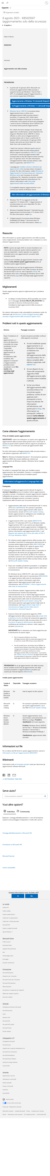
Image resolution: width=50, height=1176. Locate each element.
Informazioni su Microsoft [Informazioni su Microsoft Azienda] (9, 1079)
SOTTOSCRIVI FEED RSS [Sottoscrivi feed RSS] (13, 779)
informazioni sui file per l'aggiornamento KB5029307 (20, 753)
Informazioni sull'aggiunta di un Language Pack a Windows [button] (23, 481)
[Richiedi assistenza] (7, 3)
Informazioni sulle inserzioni (15, 1114)
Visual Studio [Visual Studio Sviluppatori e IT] (6, 1066)
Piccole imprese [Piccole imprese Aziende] (7, 1031)
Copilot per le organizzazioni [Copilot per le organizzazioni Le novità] (10, 918)
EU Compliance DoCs (29, 1114)
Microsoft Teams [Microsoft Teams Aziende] (7, 1028)
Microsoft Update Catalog (34, 512)
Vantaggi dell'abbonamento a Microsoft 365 (17, 833)
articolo (34, 271)
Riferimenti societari (8, 1111)
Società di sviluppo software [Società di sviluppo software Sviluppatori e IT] (10, 1062)
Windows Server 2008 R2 (18, 111)
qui (25, 206)
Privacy (28, 1111)
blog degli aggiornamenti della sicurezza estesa (22, 182)
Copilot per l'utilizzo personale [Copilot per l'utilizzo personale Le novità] (11, 921)
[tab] (9, 811)
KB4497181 (30, 163)
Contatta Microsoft (20, 1111)
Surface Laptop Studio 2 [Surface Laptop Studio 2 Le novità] (9, 914)
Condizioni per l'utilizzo (37, 1111)
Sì (18, 896)
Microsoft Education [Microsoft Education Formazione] (8, 972)
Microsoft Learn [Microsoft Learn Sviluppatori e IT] (7, 1045)
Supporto (5, 8)
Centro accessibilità (9, 868)
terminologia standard (22, 764)
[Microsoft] (25, 1)
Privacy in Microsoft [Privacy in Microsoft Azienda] (8, 1086)
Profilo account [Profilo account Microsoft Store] (6, 942)
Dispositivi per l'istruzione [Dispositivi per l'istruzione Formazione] (9, 976)
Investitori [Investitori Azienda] (5, 1089)
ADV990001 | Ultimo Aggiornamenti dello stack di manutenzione (27, 585)
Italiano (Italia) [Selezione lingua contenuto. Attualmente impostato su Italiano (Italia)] (10, 1099)
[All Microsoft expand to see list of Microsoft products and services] (2, 3)
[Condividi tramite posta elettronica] (13, 774)
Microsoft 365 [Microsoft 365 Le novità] (6, 925)
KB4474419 (37, 521)
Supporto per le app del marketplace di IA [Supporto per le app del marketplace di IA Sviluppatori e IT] (14, 1048)
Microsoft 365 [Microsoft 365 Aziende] (6, 1021)
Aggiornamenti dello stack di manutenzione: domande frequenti (23, 608)
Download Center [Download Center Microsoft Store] (7, 945)
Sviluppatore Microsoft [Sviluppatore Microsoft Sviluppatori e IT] (9, 1041)
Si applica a (7, 25)
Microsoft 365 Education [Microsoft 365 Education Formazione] (9, 983)
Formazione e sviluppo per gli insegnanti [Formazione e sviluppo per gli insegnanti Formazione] (13, 990)
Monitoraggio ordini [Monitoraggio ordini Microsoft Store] (8, 956)
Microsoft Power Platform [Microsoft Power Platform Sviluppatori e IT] (9, 1059)
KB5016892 (38, 544)
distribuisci (13, 618)
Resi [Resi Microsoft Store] (4, 952)
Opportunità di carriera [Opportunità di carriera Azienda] (9, 1076)
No (32, 896)
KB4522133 (35, 152)
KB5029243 (28, 672)
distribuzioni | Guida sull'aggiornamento (26, 314)
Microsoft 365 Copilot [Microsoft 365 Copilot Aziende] (8, 1024)
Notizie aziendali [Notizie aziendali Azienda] (7, 1082)
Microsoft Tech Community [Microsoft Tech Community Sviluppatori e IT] (10, 1052)
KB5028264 (43, 576)
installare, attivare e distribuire (25, 654)
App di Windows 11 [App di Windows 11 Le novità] (8, 932)
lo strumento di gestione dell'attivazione (27, 621)
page (17, 276)
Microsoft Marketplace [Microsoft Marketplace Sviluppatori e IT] (9, 1055)
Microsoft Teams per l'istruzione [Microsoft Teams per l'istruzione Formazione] (11, 979)
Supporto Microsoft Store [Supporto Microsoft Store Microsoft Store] (9, 949)
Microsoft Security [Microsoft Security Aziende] (7, 1010)
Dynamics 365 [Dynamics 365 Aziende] (6, 1017)
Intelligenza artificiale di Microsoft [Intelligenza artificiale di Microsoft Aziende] (12, 1007)
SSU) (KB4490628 (19, 508)
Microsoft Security (8, 856)
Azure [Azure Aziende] (4, 1014)
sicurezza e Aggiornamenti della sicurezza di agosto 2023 (21, 316)
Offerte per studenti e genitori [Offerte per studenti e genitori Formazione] (11, 993)
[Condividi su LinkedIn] (8, 774)
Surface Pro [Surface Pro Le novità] (6, 907)
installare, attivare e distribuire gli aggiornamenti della (26, 168)
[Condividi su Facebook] (4, 774)
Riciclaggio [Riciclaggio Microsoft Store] (5, 959)
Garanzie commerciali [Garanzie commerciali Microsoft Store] (8, 962)
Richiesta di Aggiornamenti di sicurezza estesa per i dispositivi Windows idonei (26, 173)
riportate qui (19, 626)
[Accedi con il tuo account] (46, 3)
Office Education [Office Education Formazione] (7, 986)
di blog (38, 408)
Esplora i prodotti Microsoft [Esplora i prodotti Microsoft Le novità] (10, 928)
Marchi (4, 1114)
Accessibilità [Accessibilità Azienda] (6, 1093)
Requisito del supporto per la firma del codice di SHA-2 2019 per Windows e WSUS (26, 534)
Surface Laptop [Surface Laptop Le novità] (6, 911)
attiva (20, 618)
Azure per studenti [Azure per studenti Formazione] (7, 997)
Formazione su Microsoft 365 (12, 844)
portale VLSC (42, 616)
